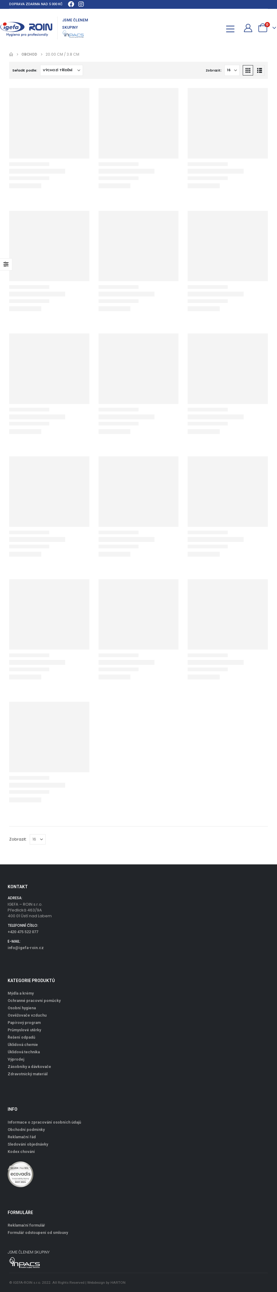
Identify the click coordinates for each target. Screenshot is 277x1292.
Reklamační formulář (26, 1225)
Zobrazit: (214, 70)
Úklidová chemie (23, 1044)
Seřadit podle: (24, 70)
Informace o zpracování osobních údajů (44, 1122)
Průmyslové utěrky (24, 1030)
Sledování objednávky (28, 1144)
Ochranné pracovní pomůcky (34, 1000)
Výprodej (16, 1059)
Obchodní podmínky (26, 1129)
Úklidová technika (24, 1052)
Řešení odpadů (21, 1037)
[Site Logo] (26, 28)
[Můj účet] (248, 28)
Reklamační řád (22, 1137)
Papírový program (24, 1022)
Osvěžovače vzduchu (27, 1015)
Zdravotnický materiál (27, 1074)
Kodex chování (21, 1151)
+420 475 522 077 (23, 931)
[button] (217, 28)
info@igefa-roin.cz (26, 947)
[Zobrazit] (232, 70)
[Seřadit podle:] (61, 70)
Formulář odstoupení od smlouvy (38, 1232)
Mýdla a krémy (21, 993)
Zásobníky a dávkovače (29, 1066)
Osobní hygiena (22, 1008)
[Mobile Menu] (232, 28)
